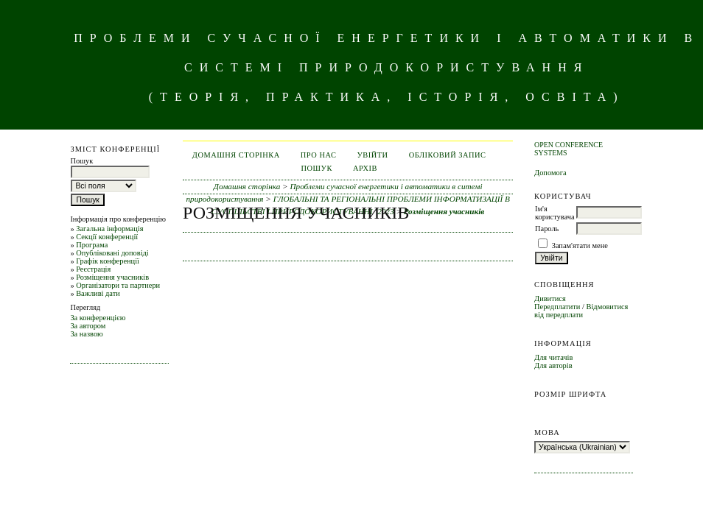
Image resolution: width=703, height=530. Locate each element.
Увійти (372, 155)
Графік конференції (107, 261)
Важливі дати (98, 293)
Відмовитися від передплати (581, 311)
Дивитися (550, 298)
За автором (87, 326)
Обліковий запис (447, 155)
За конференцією (97, 318)
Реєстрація (93, 269)
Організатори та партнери (118, 285)
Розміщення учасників (112, 277)
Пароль (547, 229)
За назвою (86, 334)
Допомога (550, 173)
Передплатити (557, 307)
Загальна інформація (109, 229)
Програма (92, 245)
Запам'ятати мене (580, 245)
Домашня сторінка (236, 155)
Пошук (316, 168)
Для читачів (553, 357)
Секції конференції (107, 237)
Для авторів (553, 365)
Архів (365, 168)
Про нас (319, 155)
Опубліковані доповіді (112, 253)
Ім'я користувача (554, 213)
